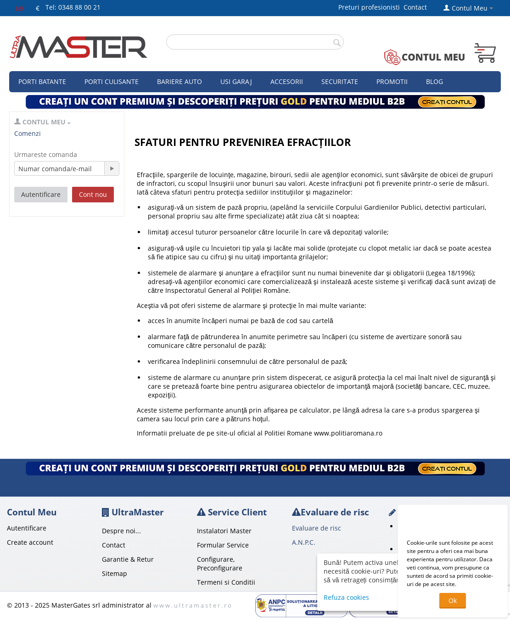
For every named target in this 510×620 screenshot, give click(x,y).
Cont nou (93, 194)
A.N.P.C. (303, 542)
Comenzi (27, 133)
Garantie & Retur (128, 559)
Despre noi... (121, 530)
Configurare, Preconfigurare (219, 563)
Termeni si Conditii (226, 582)
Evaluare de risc (316, 528)
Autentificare (41, 194)
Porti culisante (111, 81)
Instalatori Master (224, 530)
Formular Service (223, 545)
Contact (415, 7)
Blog (434, 81)
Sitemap (114, 573)
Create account (30, 542)
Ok (452, 600)
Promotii (392, 81)
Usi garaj (236, 81)
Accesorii (286, 81)
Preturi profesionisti (371, 7)
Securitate (339, 81)
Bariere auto (179, 81)
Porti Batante (42, 81)
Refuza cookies (346, 597)
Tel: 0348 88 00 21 (73, 7)
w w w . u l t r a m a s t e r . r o (192, 605)
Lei (19, 8)
